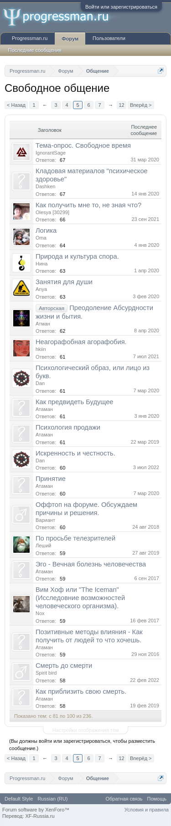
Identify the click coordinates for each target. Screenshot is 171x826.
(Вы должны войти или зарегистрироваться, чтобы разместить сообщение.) (82, 744)
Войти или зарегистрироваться (121, 7)
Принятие (51, 478)
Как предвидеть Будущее (74, 401)
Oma (41, 237)
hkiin (41, 349)
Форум (70, 38)
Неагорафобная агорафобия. (81, 341)
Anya (41, 289)
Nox (40, 613)
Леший (43, 545)
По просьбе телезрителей (75, 538)
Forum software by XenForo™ (35, 809)
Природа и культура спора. (77, 256)
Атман (43, 323)
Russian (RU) (52, 798)
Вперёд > (141, 105)
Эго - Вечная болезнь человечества (91, 564)
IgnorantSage (51, 152)
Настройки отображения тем (85, 730)
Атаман (44, 409)
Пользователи (109, 38)
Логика (46, 230)
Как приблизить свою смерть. (81, 691)
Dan (40, 383)
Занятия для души (64, 281)
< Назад (16, 105)
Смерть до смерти (64, 665)
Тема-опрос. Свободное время (83, 145)
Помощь (157, 798)
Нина (41, 263)
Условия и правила (146, 809)
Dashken (45, 186)
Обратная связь (123, 798)
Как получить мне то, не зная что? (88, 205)
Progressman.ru (29, 38)
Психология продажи (68, 427)
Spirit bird (46, 673)
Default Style (19, 798)
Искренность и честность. (75, 453)
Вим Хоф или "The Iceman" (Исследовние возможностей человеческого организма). (80, 598)
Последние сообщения (35, 50)
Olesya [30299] (52, 212)
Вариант (45, 520)
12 (121, 105)
